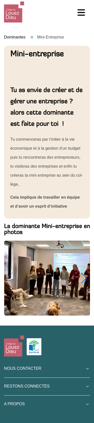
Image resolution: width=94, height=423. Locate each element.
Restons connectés (27, 386)
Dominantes (15, 37)
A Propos (14, 404)
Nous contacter (22, 368)
